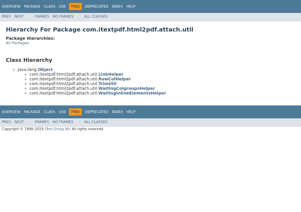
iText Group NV (57, 129)
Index (117, 6)
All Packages (17, 43)
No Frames (63, 16)
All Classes (96, 16)
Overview (11, 6)
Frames (42, 16)
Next (19, 16)
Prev (6, 16)
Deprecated (96, 6)
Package (32, 6)
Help (131, 6)
